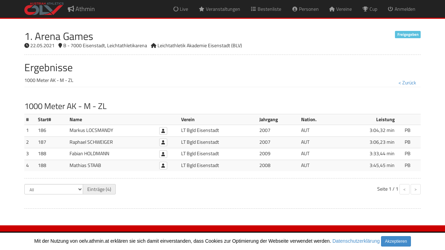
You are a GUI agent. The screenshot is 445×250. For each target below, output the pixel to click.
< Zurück (407, 82)
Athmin (81, 9)
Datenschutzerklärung (356, 241)
